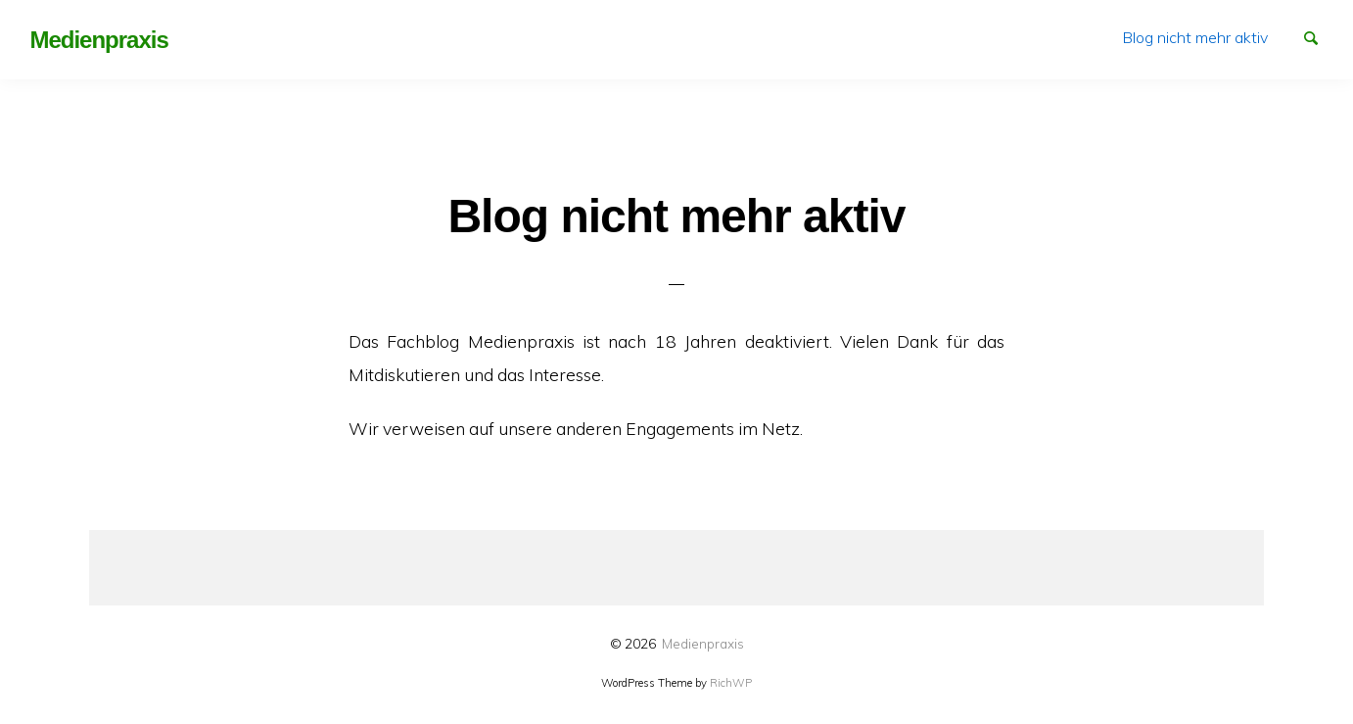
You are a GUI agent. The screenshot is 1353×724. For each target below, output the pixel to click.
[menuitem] (1195, 38)
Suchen (1319, 36)
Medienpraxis (703, 643)
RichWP (731, 683)
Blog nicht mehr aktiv (1195, 37)
